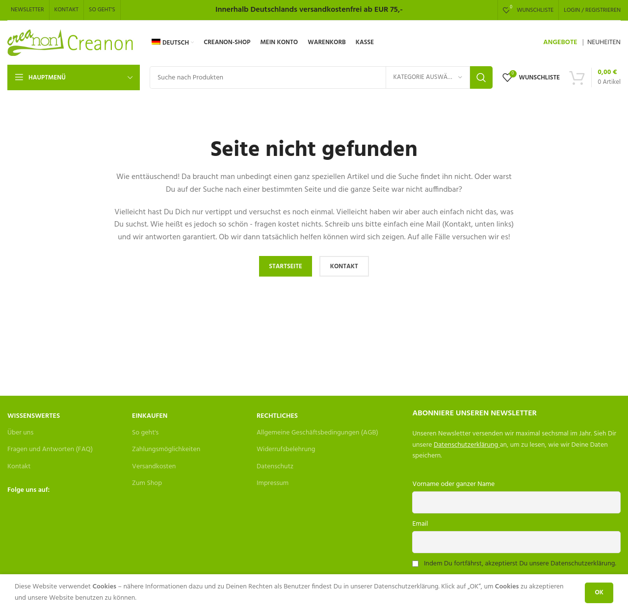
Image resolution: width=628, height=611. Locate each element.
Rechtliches (277, 416)
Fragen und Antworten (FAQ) (50, 449)
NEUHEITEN (604, 42)
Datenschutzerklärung (466, 445)
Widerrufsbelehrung (286, 449)
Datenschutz (275, 466)
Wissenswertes (33, 416)
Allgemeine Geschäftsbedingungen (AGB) (317, 432)
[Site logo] (70, 43)
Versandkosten (154, 466)
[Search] (321, 77)
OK (599, 592)
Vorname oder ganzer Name (453, 484)
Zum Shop (147, 483)
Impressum (272, 483)
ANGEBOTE (560, 42)
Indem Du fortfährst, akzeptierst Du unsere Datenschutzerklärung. (520, 563)
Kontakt (18, 466)
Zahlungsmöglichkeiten (166, 449)
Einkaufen (149, 416)
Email (420, 524)
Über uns (20, 432)
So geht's (145, 432)
